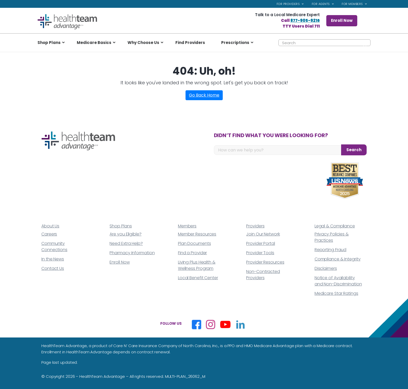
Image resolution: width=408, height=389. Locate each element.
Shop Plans (121, 226)
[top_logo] (67, 21)
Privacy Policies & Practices (332, 237)
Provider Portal (260, 243)
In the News (52, 259)
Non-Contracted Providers (263, 275)
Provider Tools (260, 253)
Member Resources (197, 234)
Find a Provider (192, 253)
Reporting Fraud (331, 250)
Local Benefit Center (198, 278)
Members (187, 226)
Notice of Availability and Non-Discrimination (338, 281)
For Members (352, 4)
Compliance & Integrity (338, 259)
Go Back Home (204, 95)
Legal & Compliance (335, 226)
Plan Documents (194, 243)
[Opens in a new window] (196, 324)
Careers (49, 234)
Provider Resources (265, 262)
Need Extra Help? (126, 243)
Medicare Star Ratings (336, 293)
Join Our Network (263, 234)
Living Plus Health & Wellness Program (196, 265)
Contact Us (52, 268)
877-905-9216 (305, 20)
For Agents (321, 4)
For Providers (288, 4)
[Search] (324, 42)
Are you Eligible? (125, 234)
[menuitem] (290, 4)
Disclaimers (326, 268)
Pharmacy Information (132, 253)
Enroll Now (342, 20)
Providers (255, 226)
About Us (50, 226)
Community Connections (54, 246)
